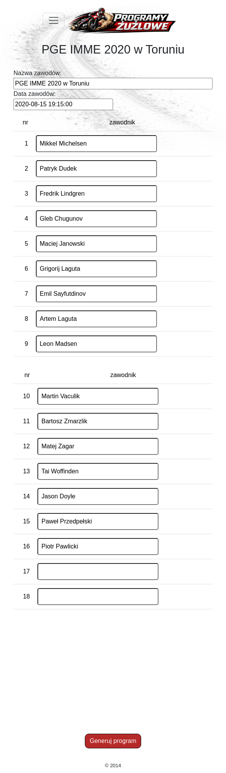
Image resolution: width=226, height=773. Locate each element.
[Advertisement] (114, 677)
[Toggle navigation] (53, 20)
